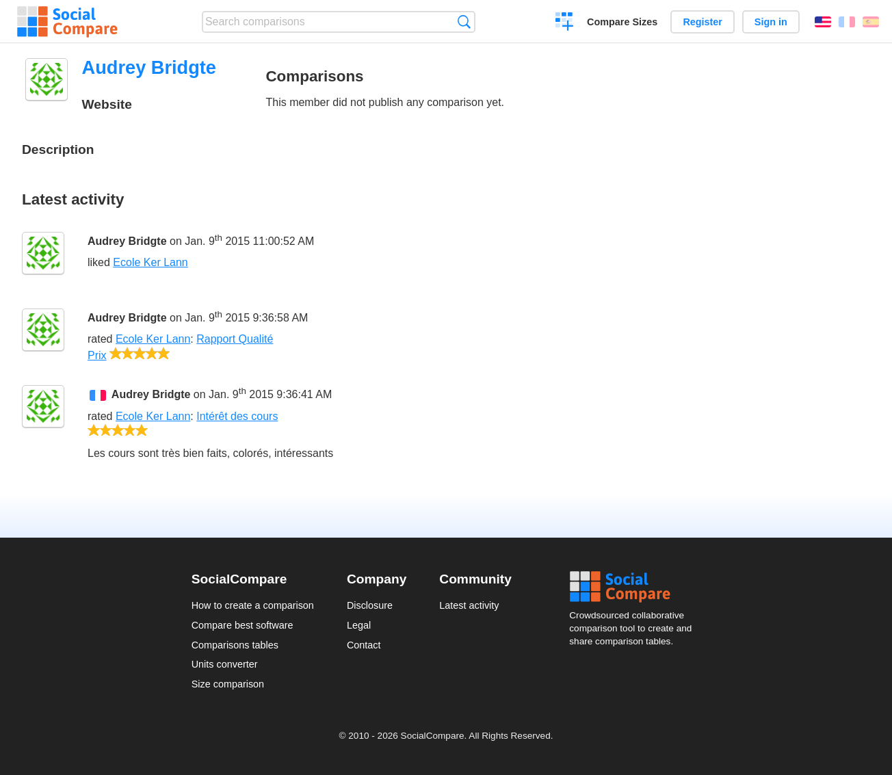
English (823, 21)
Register (702, 21)
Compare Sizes (622, 21)
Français (847, 21)
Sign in (771, 21)
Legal (359, 625)
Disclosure (370, 605)
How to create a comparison (253, 605)
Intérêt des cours (237, 416)
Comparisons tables (235, 645)
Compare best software (242, 625)
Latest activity (469, 605)
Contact (364, 645)
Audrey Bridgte (127, 241)
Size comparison (228, 684)
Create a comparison (564, 23)
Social (634, 586)
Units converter (225, 664)
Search (464, 21)
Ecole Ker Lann (150, 262)
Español (871, 21)
